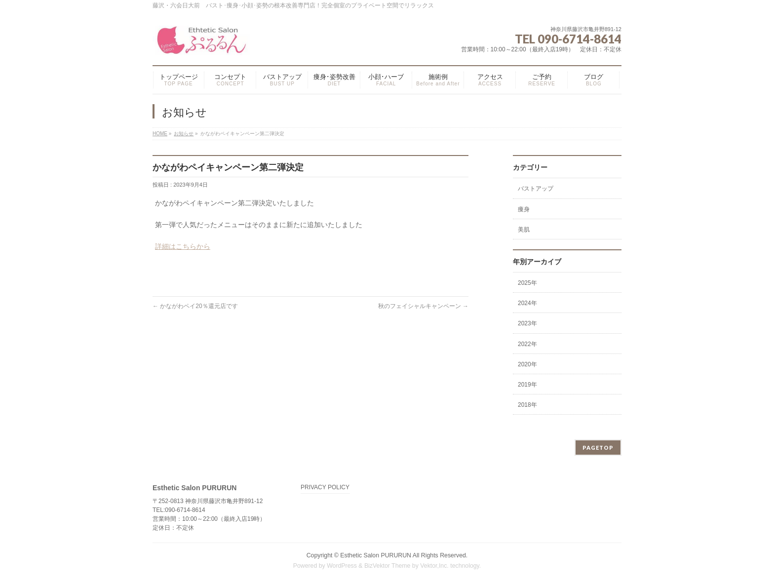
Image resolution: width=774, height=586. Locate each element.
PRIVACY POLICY (325, 487)
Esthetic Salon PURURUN (376, 555)
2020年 (527, 364)
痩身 (524, 209)
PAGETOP (598, 447)
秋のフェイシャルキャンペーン (423, 306)
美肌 (524, 229)
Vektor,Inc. (434, 565)
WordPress (342, 565)
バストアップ (535, 188)
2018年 (527, 404)
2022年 (527, 344)
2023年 (527, 323)
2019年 (527, 384)
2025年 (527, 282)
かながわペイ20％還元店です (195, 306)
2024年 (527, 303)
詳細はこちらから (182, 246)
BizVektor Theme (387, 565)
